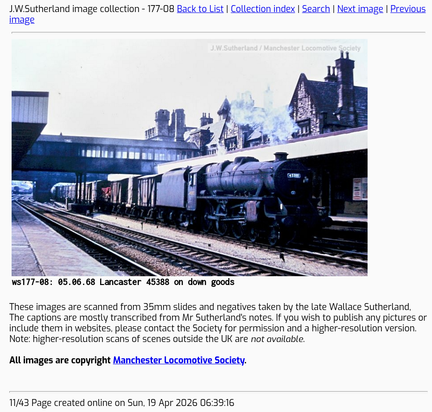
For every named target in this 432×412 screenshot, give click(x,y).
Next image (360, 9)
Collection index (263, 9)
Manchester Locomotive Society (178, 360)
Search (316, 9)
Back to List (200, 9)
